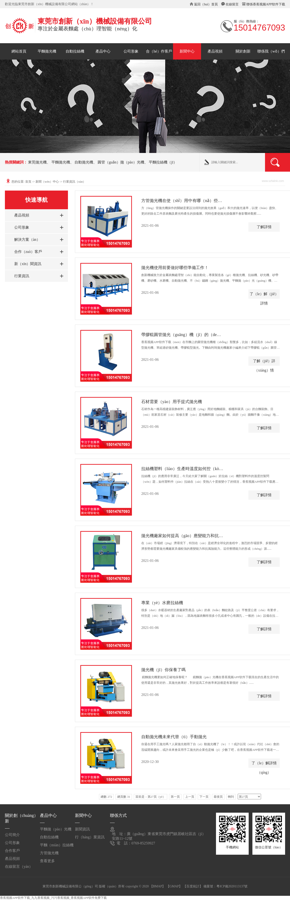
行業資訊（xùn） (74, 181)
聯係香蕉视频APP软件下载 (265, 4)
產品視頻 (215, 51)
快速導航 (36, 200)
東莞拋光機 (37, 162)
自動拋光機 (83, 162)
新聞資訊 (82, 829)
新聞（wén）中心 (47, 181)
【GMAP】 (174, 886)
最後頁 (218, 796)
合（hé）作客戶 (159, 51)
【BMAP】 (158, 886)
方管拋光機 (49, 853)
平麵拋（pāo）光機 (55, 829)
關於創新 (243, 51)
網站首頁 (18, 51)
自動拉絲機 (75, 51)
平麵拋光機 (47, 51)
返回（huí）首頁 (206, 4)
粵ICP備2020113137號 (232, 886)
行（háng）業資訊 (90, 837)
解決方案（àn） (27, 239)
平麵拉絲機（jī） (163, 162)
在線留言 (232, 4)
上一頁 (189, 796)
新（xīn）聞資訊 (27, 264)
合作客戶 (12, 851)
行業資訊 (21, 276)
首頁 (28, 181)
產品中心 (102, 51)
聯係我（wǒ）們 (271, 51)
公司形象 (131, 51)
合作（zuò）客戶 (28, 252)
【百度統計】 (193, 886)
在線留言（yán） (19, 866)
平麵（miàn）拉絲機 (57, 845)
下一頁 (204, 796)
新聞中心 (187, 51)
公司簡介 (12, 835)
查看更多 (47, 861)
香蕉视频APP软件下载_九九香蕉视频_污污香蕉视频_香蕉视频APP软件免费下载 (53, 898)
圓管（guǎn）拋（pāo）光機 (121, 162)
